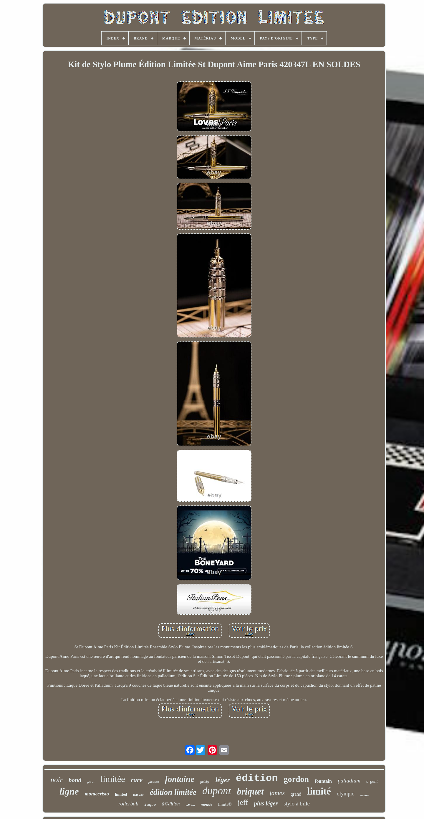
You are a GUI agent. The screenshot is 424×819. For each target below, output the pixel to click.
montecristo (97, 794)
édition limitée (173, 792)
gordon (296, 779)
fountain (323, 781)
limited (121, 794)
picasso (153, 782)
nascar (138, 794)
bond (75, 780)
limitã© (225, 804)
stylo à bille (297, 803)
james (277, 793)
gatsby (204, 782)
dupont (216, 791)
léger (222, 780)
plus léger (266, 803)
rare (137, 780)
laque (150, 804)
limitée (112, 779)
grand (296, 794)
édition (257, 778)
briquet (250, 791)
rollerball (128, 804)
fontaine (179, 779)
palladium (349, 780)
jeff (243, 802)
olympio (346, 794)
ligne (69, 791)
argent (372, 781)
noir (56, 780)
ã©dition (171, 804)
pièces (91, 782)
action (364, 795)
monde (206, 804)
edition (190, 805)
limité (319, 791)
